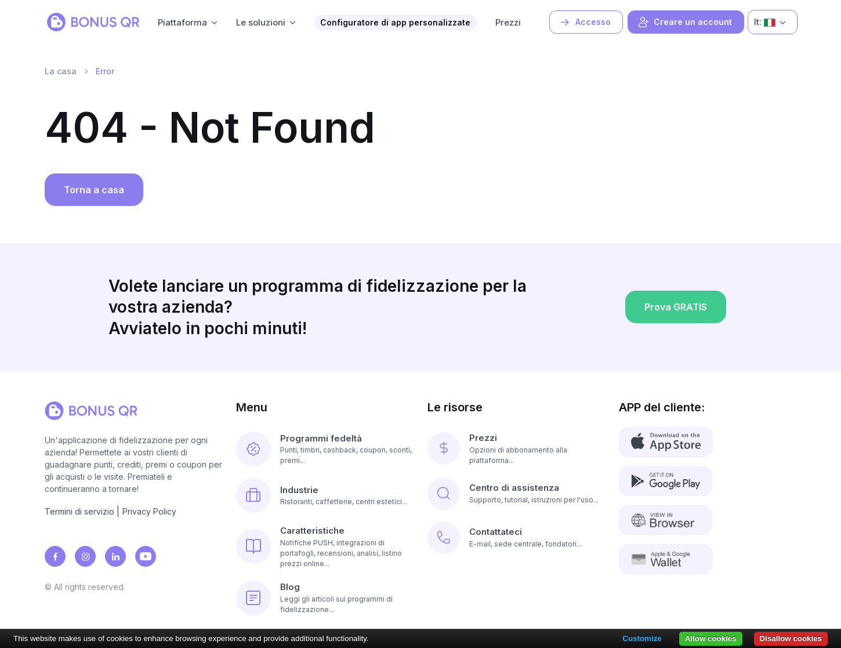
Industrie (299, 489)
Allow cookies (711, 638)
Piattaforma (182, 22)
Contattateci (495, 531)
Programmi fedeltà (321, 438)
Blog (290, 586)
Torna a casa (94, 190)
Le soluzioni (260, 22)
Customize (641, 638)
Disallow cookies (791, 638)
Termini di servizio (79, 511)
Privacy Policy (149, 511)
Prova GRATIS (675, 310)
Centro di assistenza (514, 487)
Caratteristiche (312, 530)
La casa (61, 71)
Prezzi (508, 22)
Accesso (585, 22)
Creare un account (684, 22)
